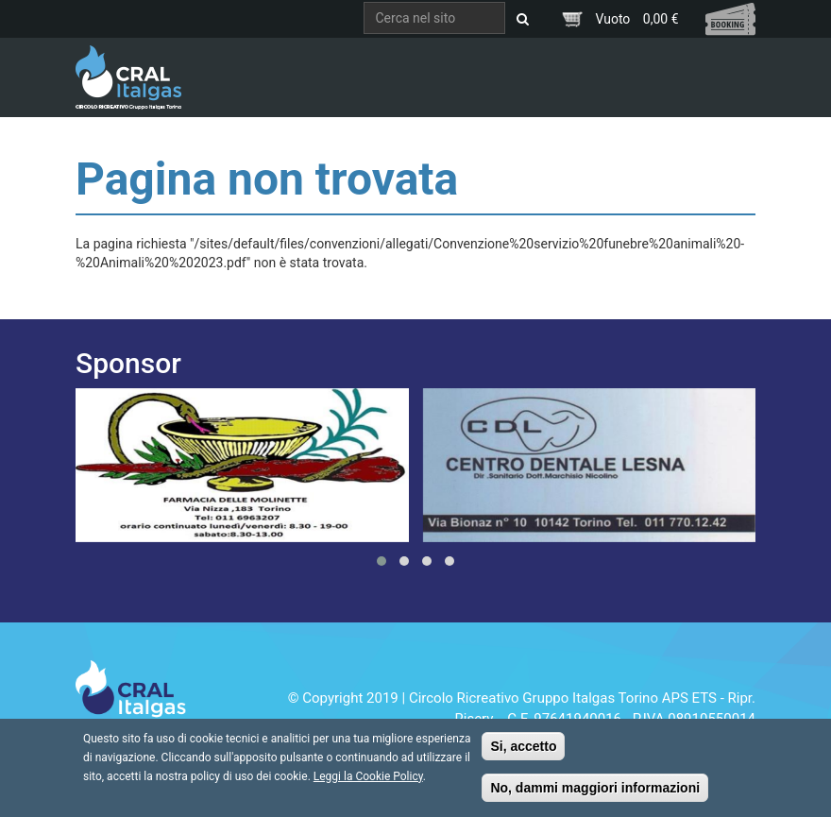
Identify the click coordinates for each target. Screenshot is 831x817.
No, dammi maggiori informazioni (595, 794)
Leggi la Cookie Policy (368, 783)
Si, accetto (523, 752)
